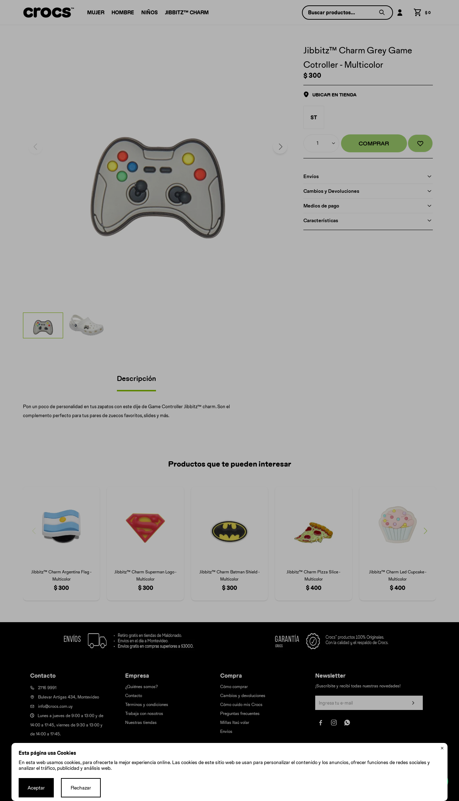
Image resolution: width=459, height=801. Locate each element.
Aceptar (36, 788)
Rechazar (81, 788)
